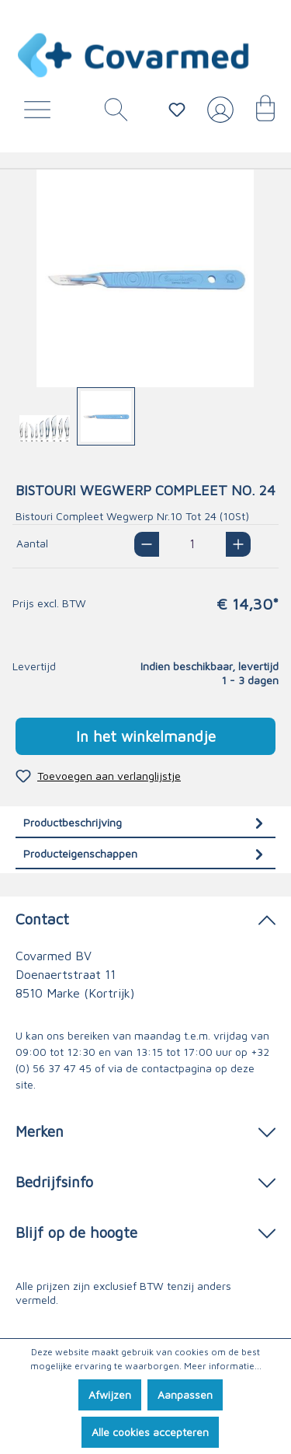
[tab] (145, 822)
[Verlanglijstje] (177, 109)
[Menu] (41, 113)
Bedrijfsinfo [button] (145, 1180)
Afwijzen (109, 1394)
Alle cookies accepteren (150, 1431)
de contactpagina (169, 1068)
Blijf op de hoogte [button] (145, 1231)
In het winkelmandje (146, 736)
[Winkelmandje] (257, 113)
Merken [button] (145, 1130)
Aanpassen (185, 1394)
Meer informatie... (223, 1366)
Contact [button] (145, 918)
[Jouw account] (217, 116)
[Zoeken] (110, 113)
